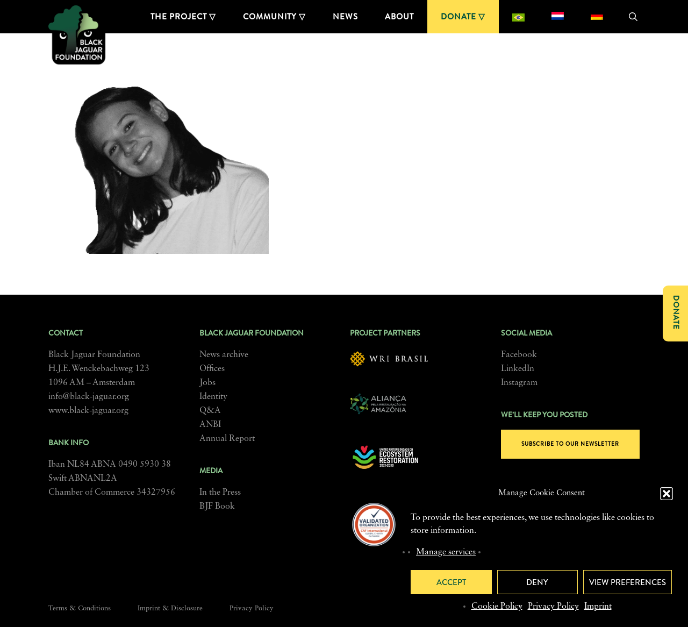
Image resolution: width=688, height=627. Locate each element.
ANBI (210, 425)
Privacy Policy (553, 606)
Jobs (207, 383)
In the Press (220, 492)
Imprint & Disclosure (170, 608)
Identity (213, 397)
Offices (212, 369)
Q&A (210, 411)
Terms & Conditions (79, 608)
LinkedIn (517, 369)
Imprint (598, 606)
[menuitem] (518, 17)
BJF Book (217, 506)
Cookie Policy (496, 606)
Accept (451, 582)
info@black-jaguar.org (88, 397)
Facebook (519, 355)
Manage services (446, 552)
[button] (666, 493)
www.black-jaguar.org (88, 411)
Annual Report (227, 438)
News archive (223, 355)
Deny (537, 582)
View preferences (627, 582)
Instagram (519, 383)
